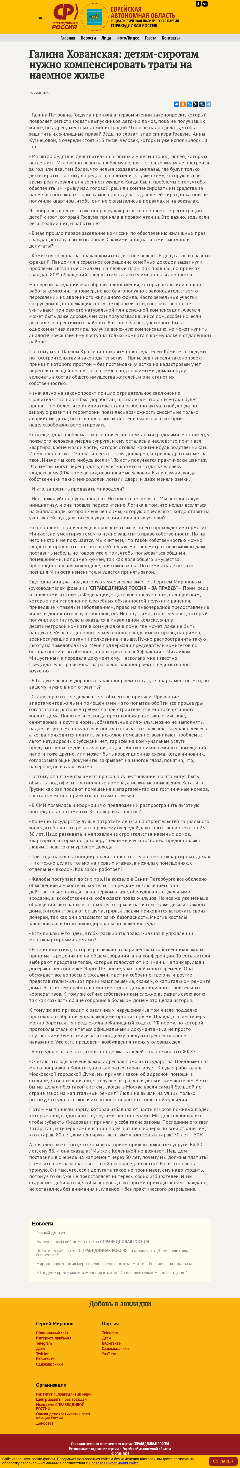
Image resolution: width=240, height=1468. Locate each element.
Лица (106, 37)
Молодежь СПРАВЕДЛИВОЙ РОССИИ (60, 1407)
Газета (150, 37)
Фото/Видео (127, 37)
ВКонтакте (45, 1359)
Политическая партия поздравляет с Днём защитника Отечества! (110, 1252)
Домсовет (44, 1423)
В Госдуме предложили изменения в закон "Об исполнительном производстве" (109, 1273)
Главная (68, 37)
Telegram (44, 1343)
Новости (88, 37)
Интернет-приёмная (53, 1338)
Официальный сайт (52, 1333)
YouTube (109, 1354)
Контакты (171, 37)
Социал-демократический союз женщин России (63, 1416)
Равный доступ (48, 1234)
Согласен (223, 1461)
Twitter (42, 1354)
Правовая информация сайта (114, 1463)
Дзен (40, 1348)
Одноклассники (49, 1364)
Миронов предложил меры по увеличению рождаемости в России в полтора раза (112, 1264)
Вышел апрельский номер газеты (90, 1242)
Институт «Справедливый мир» (63, 1394)
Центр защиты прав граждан (61, 1399)
